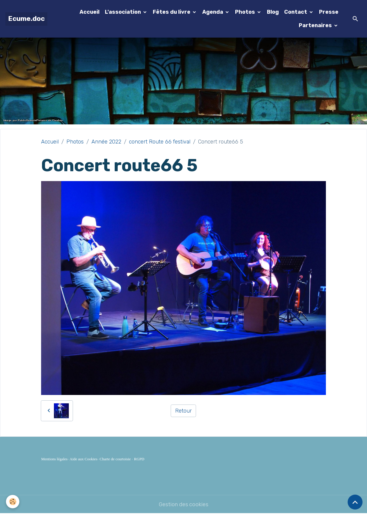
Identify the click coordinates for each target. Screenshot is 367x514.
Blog (273, 12)
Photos (245, 12)
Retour (183, 411)
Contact (296, 12)
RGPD (139, 459)
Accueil (89, 12)
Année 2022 (106, 141)
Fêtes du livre (172, 12)
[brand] (26, 19)
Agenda (213, 12)
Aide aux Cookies (83, 459)
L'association (123, 12)
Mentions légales (54, 459)
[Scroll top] (355, 502)
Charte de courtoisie (115, 459)
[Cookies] (12, 501)
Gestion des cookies (183, 504)
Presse (328, 12)
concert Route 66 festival (159, 141)
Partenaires (316, 25)
